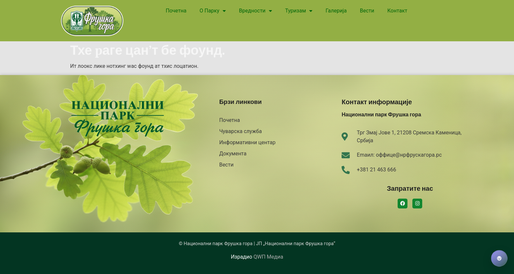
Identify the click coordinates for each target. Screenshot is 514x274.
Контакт (397, 11)
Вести (367, 11)
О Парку (213, 11)
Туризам (298, 11)
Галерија (336, 11)
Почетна (176, 11)
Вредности (255, 11)
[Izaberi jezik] (499, 258)
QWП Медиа (268, 257)
